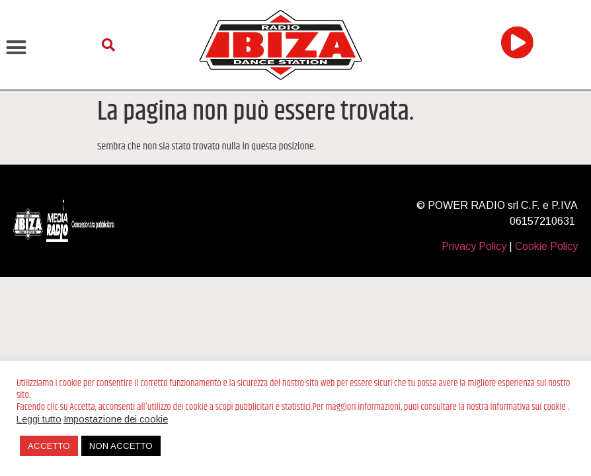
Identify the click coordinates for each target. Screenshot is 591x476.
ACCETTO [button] (49, 446)
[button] (16, 47)
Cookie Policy (546, 246)
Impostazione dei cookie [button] (115, 419)
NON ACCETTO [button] (121, 446)
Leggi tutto (39, 419)
